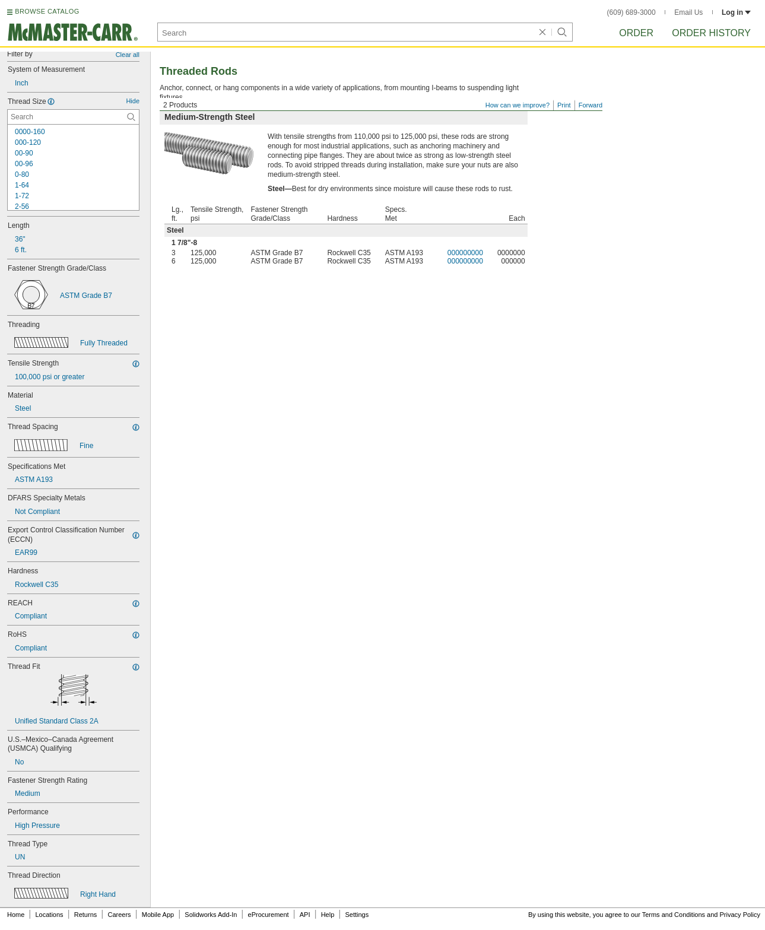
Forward (590, 105)
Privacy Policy (740, 914)
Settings (357, 914)
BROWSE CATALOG (47, 11)
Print (564, 105)
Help (328, 914)
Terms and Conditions (673, 914)
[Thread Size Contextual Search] (73, 117)
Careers (119, 914)
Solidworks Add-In (211, 914)
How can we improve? (517, 105)
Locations (50, 914)
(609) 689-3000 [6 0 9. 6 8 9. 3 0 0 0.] (631, 12)
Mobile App (158, 914)
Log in (736, 12)
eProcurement (268, 914)
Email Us (688, 12)
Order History (711, 33)
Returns (85, 914)
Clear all (127, 54)
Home (15, 914)
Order (636, 33)
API (305, 914)
